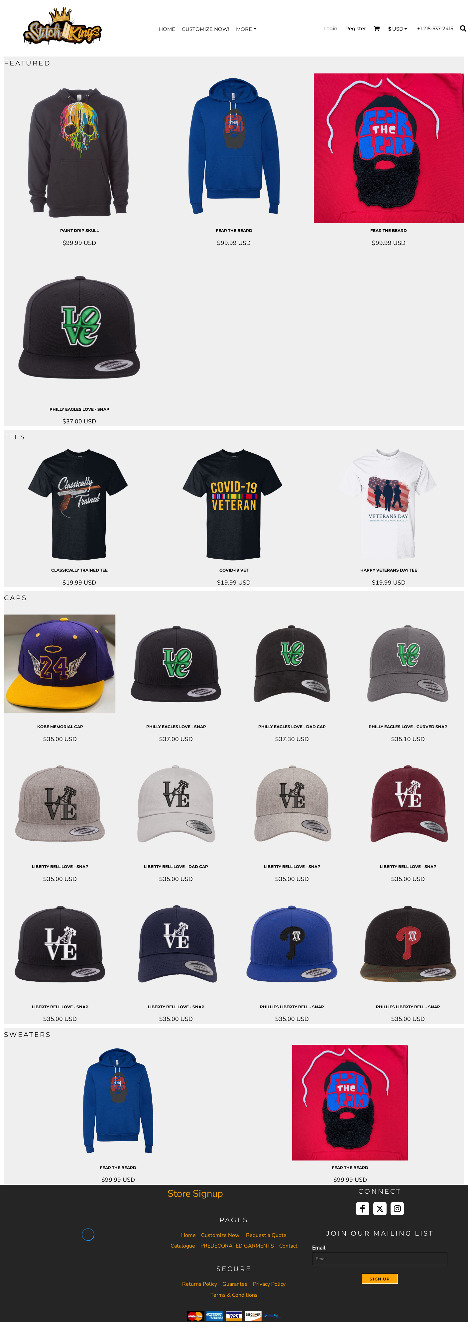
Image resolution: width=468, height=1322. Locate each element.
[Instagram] (397, 1208)
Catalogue (183, 1246)
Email (318, 1248)
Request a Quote (266, 1235)
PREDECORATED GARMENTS (237, 1246)
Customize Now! (221, 1235)
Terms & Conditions (234, 1295)
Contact (288, 1246)
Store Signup (195, 1193)
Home (188, 1235)
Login (330, 28)
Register (355, 28)
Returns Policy (199, 1284)
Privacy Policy (269, 1284)
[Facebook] (362, 1208)
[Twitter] (380, 1208)
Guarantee (235, 1284)
